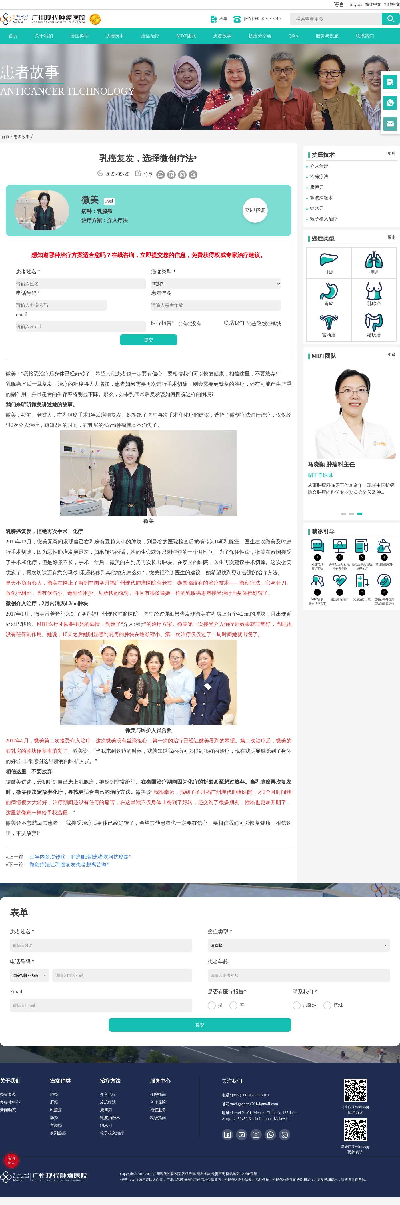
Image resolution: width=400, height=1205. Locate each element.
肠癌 (54, 1118)
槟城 (274, 323)
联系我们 (365, 35)
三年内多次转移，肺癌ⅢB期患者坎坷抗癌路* (80, 857)
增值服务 (158, 1110)
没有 (194, 323)
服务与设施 (327, 35)
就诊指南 (158, 1118)
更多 (392, 153)
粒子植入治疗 (323, 218)
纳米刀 (317, 208)
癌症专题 (8, 1094)
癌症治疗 (150, 35)
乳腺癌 (56, 1110)
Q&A (294, 35)
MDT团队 (186, 35)
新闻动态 (8, 1110)
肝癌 (54, 1102)
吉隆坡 (257, 323)
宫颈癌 (56, 1125)
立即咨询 (255, 210)
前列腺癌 (58, 1133)
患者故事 (222, 35)
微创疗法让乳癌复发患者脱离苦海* (69, 864)
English (356, 4)
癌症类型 (79, 35)
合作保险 (158, 1102)
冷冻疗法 (319, 176)
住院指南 (158, 1094)
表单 (223, 19)
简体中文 (373, 4)
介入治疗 (319, 166)
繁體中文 (392, 4)
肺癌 (54, 1094)
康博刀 (317, 187)
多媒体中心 (10, 1102)
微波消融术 (321, 197)
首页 (13, 35)
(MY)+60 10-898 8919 (262, 19)
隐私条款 (204, 1174)
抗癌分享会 (260, 35)
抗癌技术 (115, 35)
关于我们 (44, 35)
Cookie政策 (249, 1174)
